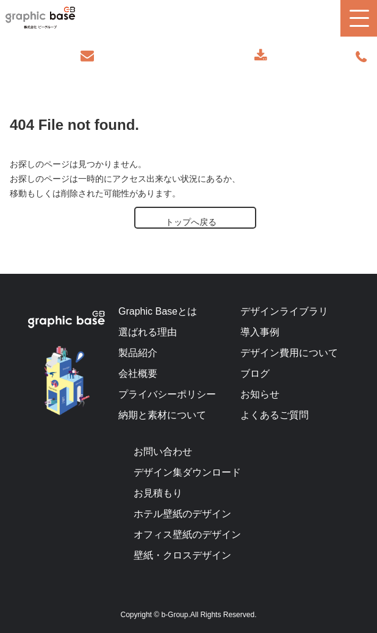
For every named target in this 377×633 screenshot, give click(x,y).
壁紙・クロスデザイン (182, 555)
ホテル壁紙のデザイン (182, 514)
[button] (358, 18)
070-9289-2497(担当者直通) (361, 57)
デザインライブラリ (284, 311)
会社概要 (137, 373)
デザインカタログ (260, 56)
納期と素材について (162, 415)
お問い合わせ (88, 56)
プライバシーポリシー (167, 394)
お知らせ (259, 394)
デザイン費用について (289, 353)
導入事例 (259, 332)
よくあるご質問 (274, 415)
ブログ (255, 373)
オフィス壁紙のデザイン (187, 534)
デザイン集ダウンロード (187, 472)
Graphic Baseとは (157, 311)
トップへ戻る (191, 222)
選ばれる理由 (147, 332)
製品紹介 (137, 353)
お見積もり (158, 493)
